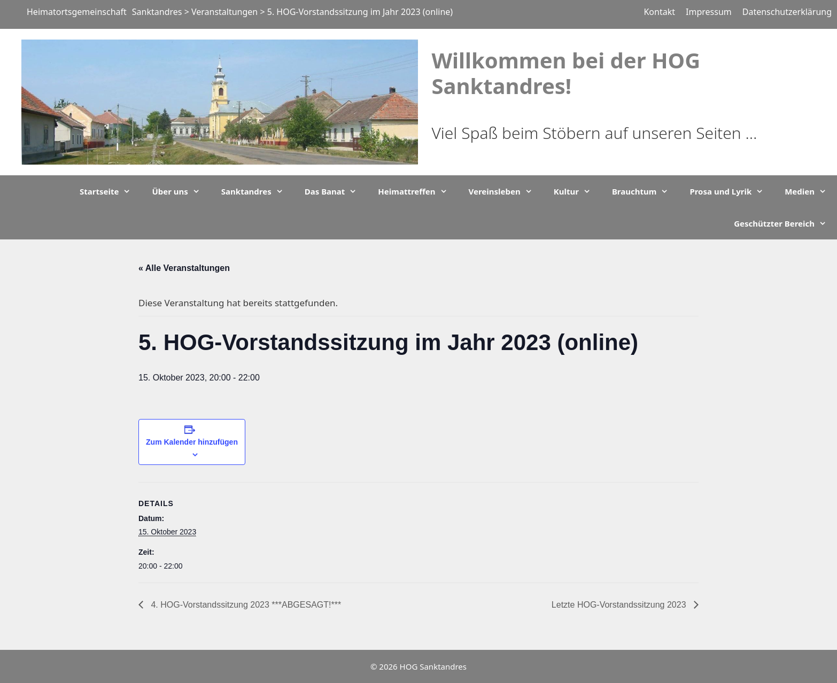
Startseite (110, 191)
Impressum (709, 12)
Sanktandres (257, 191)
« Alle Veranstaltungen (184, 268)
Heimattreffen (418, 191)
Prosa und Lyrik (731, 191)
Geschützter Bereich (785, 223)
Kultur (577, 191)
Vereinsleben (506, 191)
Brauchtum (645, 191)
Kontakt (659, 12)
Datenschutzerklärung (787, 12)
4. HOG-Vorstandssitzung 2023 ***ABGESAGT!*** (245, 604)
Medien (811, 191)
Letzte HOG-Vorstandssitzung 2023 (620, 604)
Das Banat (336, 191)
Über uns (181, 191)
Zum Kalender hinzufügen (192, 442)
